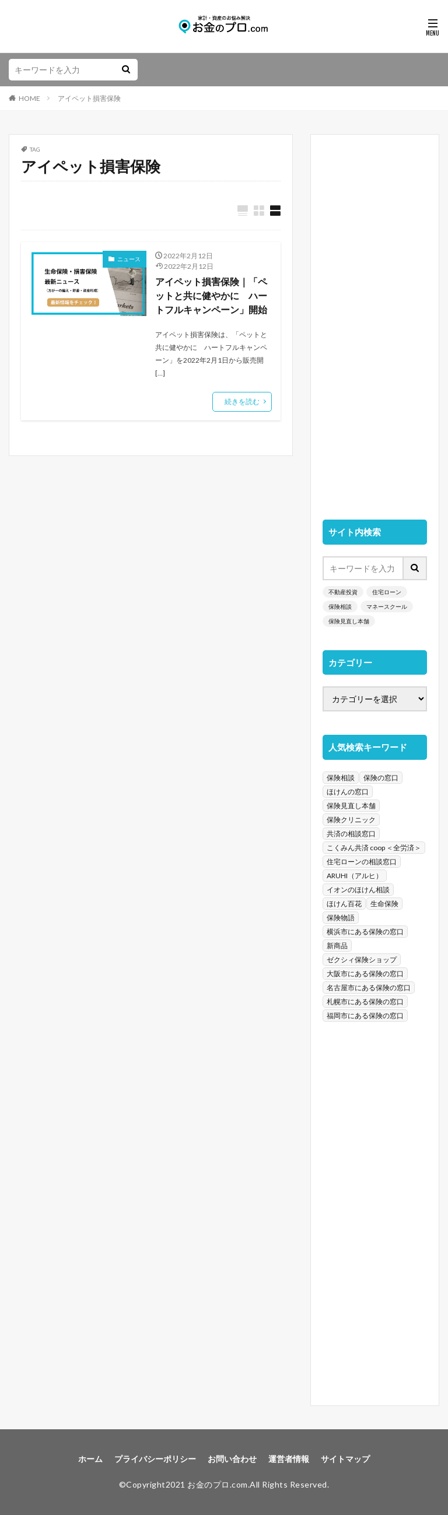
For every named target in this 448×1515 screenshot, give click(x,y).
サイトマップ (345, 1459)
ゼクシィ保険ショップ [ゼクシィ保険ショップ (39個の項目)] (362, 959)
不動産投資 (343, 591)
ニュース (129, 258)
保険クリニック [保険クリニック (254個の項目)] (351, 819)
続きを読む (242, 401)
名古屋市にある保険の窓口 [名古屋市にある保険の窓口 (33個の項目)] (369, 987)
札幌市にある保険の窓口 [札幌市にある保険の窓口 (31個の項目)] (365, 1001)
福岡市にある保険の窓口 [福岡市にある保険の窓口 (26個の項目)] (365, 1015)
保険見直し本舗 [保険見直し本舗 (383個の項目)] (351, 805)
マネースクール (386, 606)
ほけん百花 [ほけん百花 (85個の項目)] (344, 903)
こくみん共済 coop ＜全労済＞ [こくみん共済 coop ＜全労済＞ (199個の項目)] (374, 847)
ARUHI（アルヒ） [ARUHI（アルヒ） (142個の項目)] (355, 875)
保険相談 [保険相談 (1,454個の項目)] (341, 777)
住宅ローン (386, 591)
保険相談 (340, 606)
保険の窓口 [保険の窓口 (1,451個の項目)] (380, 777)
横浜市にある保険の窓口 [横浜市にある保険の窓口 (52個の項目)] (365, 931)
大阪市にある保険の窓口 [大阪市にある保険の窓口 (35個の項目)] (365, 973)
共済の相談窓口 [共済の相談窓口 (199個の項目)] (351, 833)
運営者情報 (288, 1459)
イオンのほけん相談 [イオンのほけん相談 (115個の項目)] (358, 889)
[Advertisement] (375, 321)
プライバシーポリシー (155, 1459)
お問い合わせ (232, 1459)
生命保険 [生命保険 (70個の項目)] (384, 903)
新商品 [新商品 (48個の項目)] (337, 945)
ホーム (90, 1459)
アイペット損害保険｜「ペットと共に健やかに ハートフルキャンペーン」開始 (211, 295)
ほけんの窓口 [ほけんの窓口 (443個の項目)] (348, 791)
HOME (29, 98)
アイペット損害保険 (89, 98)
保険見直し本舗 (348, 621)
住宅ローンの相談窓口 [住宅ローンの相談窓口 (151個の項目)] (362, 861)
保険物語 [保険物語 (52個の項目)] (341, 917)
